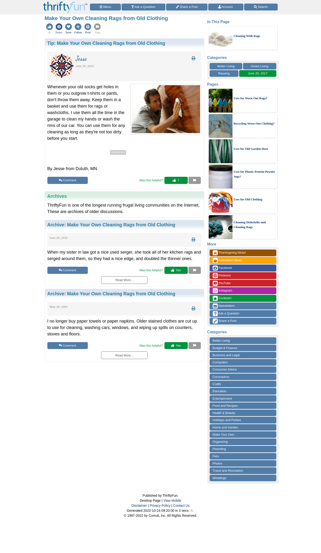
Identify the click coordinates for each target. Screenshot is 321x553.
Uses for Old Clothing (248, 199)
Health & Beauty (224, 413)
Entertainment (222, 398)
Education (220, 391)
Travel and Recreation (228, 470)
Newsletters (224, 305)
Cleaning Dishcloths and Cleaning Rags (250, 224)
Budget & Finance (225, 348)
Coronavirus (221, 377)
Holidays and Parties (227, 420)
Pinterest (222, 275)
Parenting (219, 449)
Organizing (220, 441)
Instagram (222, 290)
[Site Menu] (105, 7)
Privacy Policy (160, 505)
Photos (217, 463)
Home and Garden (225, 427)
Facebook (222, 268)
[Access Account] (225, 7)
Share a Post (225, 320)
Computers (220, 362)
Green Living (259, 66)
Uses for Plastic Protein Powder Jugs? (254, 174)
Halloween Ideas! (227, 260)
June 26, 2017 (257, 73)
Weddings (220, 478)
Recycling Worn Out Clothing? (254, 123)
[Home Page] (65, 3)
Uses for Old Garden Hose (251, 149)
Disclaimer (139, 505)
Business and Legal (226, 355)
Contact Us (181, 505)
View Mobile (172, 500)
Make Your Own (224, 434)
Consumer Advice (225, 369)
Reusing (224, 73)
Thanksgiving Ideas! (229, 252)
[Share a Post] (187, 7)
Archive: (111, 224)
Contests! (222, 298)
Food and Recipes (225, 405)
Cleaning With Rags (247, 36)
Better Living (225, 66)
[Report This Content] (194, 180)
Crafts (217, 384)
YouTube (222, 283)
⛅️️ (192, 510)
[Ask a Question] (143, 7)
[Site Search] (261, 7)
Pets (216, 456)
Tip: (106, 43)
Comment (67, 180)
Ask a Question (226, 313)
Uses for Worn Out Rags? (250, 98)
